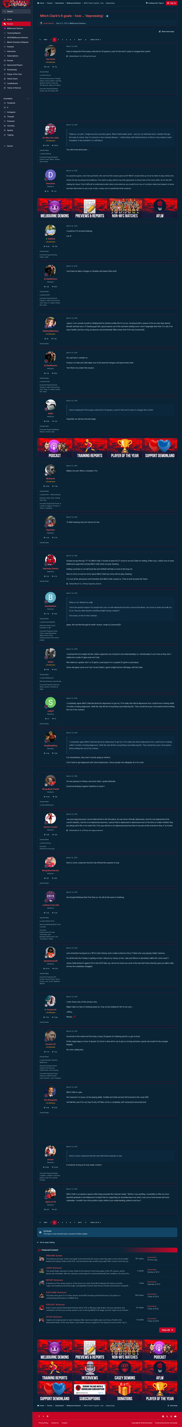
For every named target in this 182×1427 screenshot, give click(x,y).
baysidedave (50, 606)
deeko (50, 662)
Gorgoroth (51, 1010)
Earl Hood (50, 59)
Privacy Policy (43, 1423)
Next (80, 39)
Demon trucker (50, 827)
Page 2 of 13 (96, 39)
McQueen (50, 478)
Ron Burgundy (50, 1100)
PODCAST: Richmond (55, 1305)
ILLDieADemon (50, 279)
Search (8, 11)
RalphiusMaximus (50, 331)
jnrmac (50, 1159)
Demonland (152, 1257)
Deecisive (50, 183)
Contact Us (55, 1423)
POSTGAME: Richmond (56, 1292)
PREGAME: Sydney (54, 1256)
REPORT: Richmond (54, 1280)
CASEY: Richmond (54, 1268)
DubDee (51, 239)
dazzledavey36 (50, 961)
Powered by (166, 1423)
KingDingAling (50, 746)
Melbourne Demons (78, 23)
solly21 (51, 711)
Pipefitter (50, 530)
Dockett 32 (51, 1044)
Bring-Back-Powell (50, 789)
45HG (50, 413)
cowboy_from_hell (50, 905)
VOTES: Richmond (54, 1317)
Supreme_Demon (50, 568)
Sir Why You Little (51, 138)
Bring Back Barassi (50, 870)
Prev (45, 39)
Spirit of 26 (51, 1202)
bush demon (49, 23)
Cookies (64, 1423)
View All (167, 1330)
